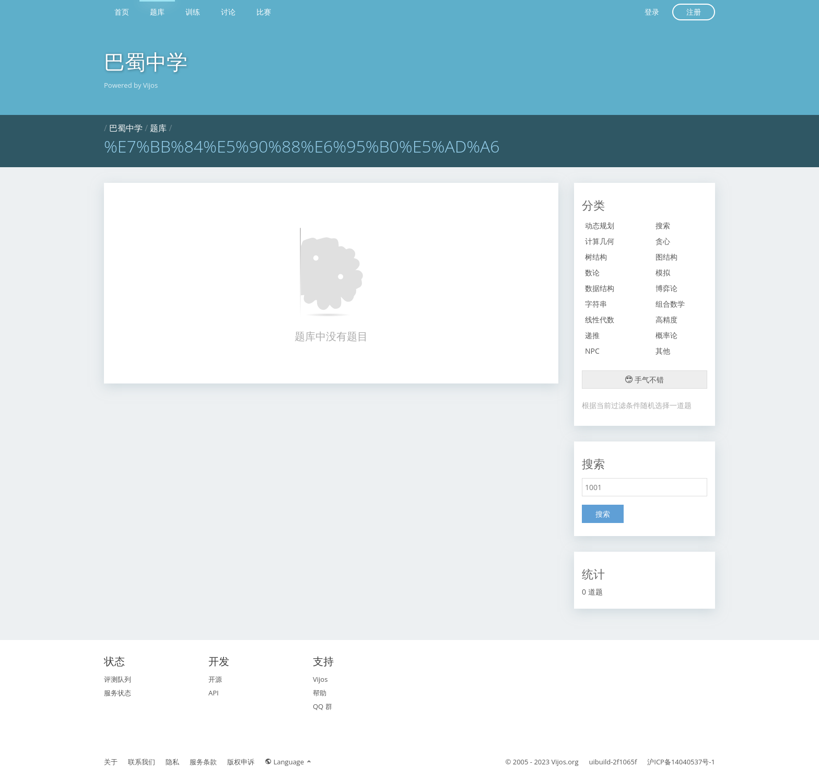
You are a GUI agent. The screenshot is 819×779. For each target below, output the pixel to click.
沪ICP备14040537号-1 (681, 761)
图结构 (666, 257)
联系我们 (141, 761)
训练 (192, 12)
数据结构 (599, 288)
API (213, 692)
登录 (652, 12)
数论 (592, 272)
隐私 (172, 761)
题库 (157, 12)
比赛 (263, 12)
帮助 (319, 692)
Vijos (320, 679)
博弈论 (666, 288)
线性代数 (599, 319)
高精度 (666, 319)
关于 (111, 761)
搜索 (663, 225)
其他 (663, 351)
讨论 (228, 12)
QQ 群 (322, 706)
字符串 (596, 304)
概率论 (666, 335)
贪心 (663, 241)
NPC (592, 351)
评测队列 (117, 679)
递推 (592, 335)
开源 (215, 679)
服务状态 (117, 692)
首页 (121, 12)
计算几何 (599, 241)
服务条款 (203, 761)
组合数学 (670, 304)
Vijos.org (565, 761)
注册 (693, 12)
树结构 (596, 257)
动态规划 (599, 225)
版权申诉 (240, 761)
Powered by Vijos (131, 85)
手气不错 (644, 380)
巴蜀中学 (146, 61)
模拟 (663, 272)
